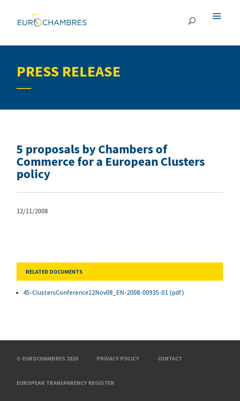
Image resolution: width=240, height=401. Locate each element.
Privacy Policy (118, 358)
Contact (170, 358)
